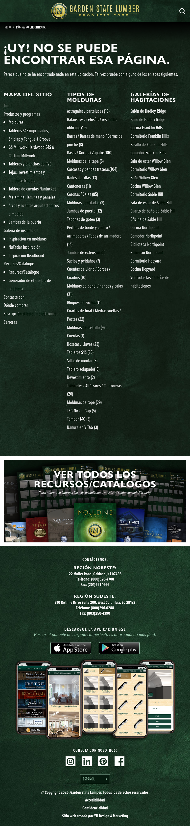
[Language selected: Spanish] (95, 779)
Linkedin (87, 761)
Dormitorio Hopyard (145, 260)
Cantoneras (79, 185)
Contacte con (14, 296)
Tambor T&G (78, 418)
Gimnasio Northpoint (146, 252)
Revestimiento (81, 377)
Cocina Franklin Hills (146, 127)
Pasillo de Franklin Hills (148, 144)
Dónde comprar (16, 305)
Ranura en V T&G (82, 427)
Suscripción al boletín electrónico (30, 313)
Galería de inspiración (21, 230)
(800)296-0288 (102, 608)
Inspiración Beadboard (26, 255)
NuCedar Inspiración (24, 246)
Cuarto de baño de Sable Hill (152, 210)
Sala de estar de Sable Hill (151, 202)
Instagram (70, 761)
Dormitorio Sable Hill (146, 194)
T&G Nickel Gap (81, 410)
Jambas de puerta (84, 210)
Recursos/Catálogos (19, 263)
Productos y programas (22, 113)
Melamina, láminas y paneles (32, 197)
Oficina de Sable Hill (146, 219)
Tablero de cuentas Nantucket (32, 188)
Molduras (16, 122)
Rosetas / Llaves (83, 343)
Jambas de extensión (86, 252)
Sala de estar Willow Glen (150, 160)
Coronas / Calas (82, 194)
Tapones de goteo (83, 219)
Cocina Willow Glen (145, 185)
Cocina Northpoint (144, 227)
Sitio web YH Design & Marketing (95, 816)
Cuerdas (75, 335)
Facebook (119, 761)
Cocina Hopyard (142, 268)
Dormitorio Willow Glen (148, 169)
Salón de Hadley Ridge (148, 110)
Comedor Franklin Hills (148, 152)
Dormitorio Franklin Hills (149, 135)
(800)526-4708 (102, 579)
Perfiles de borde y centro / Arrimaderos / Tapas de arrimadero (94, 235)
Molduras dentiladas (85, 202)
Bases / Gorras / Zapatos (89, 152)
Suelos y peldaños (83, 260)
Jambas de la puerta (25, 221)
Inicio (8, 105)
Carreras (10, 321)
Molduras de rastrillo (86, 327)
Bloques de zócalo (84, 302)
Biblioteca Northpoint (147, 244)
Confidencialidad (95, 808)
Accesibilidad (95, 800)
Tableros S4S (80, 352)
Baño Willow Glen (144, 177)
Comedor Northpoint (146, 235)
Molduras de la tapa (85, 160)
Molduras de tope (84, 402)
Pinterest (103, 761)
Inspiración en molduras (28, 238)
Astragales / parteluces (88, 110)
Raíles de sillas (82, 177)
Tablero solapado (83, 369)
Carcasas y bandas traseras (92, 169)
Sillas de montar (82, 360)
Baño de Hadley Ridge (147, 119)
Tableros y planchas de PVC (30, 163)
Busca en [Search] (182, 11)
